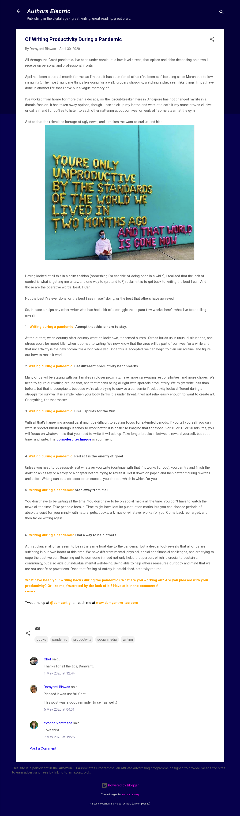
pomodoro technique (73, 439)
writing (128, 639)
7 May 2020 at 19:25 (59, 737)
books (41, 639)
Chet (47, 659)
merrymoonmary (130, 794)
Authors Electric (48, 11)
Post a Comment (43, 748)
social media (107, 639)
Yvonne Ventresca (58, 723)
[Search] (221, 13)
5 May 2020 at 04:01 (59, 709)
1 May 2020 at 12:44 (59, 673)
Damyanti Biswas (57, 687)
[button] (212, 40)
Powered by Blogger (120, 785)
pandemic (59, 639)
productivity (82, 639)
